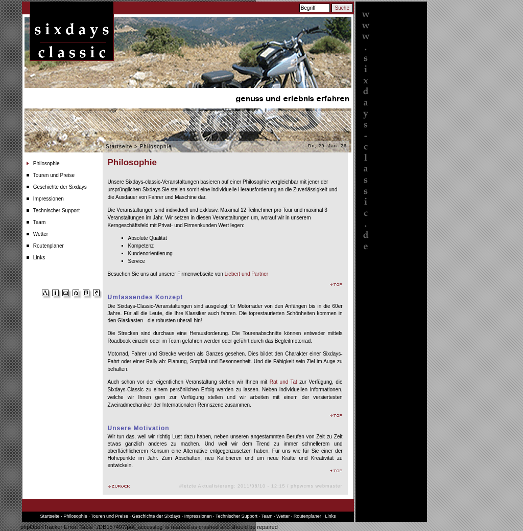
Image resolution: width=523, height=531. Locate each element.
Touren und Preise (54, 175)
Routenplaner (48, 246)
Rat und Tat (283, 382)
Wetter (40, 234)
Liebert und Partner (247, 274)
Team (39, 222)
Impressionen (48, 199)
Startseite (119, 146)
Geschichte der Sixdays (60, 187)
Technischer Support (56, 210)
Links (39, 257)
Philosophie (46, 163)
